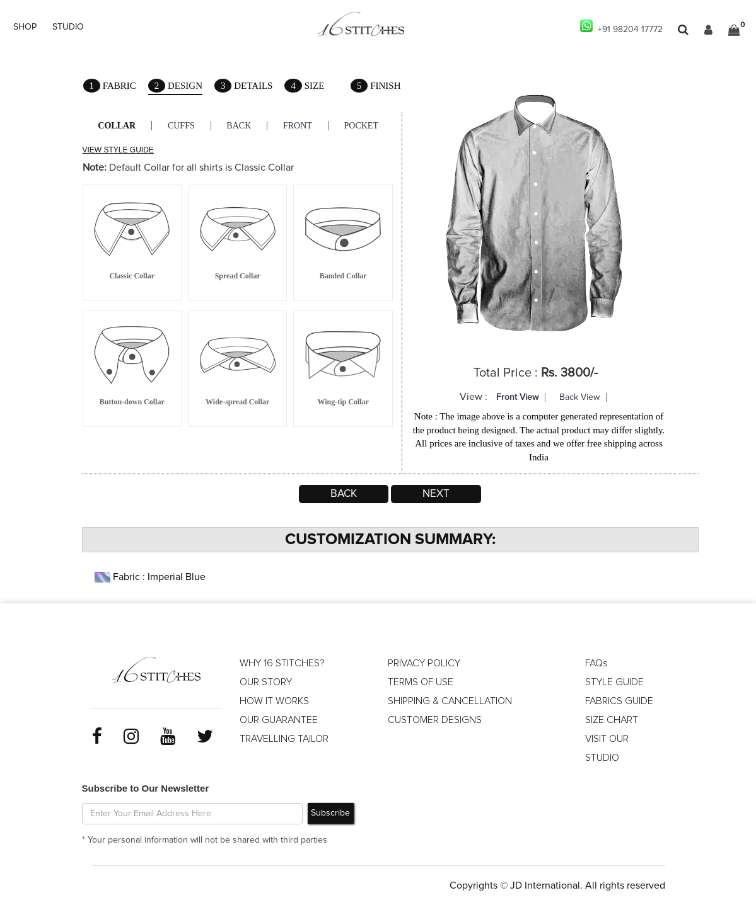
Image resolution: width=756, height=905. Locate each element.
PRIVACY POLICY (424, 663)
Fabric (109, 86)
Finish (376, 86)
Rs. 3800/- (569, 373)
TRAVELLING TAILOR (284, 739)
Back (239, 125)
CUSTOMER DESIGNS (435, 720)
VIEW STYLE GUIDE (118, 149)
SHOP (25, 27)
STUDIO (68, 27)
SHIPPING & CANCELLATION (450, 701)
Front (298, 125)
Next (436, 494)
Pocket (362, 125)
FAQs (596, 663)
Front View (517, 397)
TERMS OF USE (420, 682)
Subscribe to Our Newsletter (145, 788)
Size (305, 86)
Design (175, 87)
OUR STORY (266, 682)
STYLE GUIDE (614, 682)
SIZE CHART (611, 720)
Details (243, 86)
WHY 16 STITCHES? (282, 663)
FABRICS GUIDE (619, 701)
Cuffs (181, 125)
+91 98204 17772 (621, 27)
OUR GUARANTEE (279, 720)
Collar (117, 125)
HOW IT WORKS (274, 701)
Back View (579, 397)
